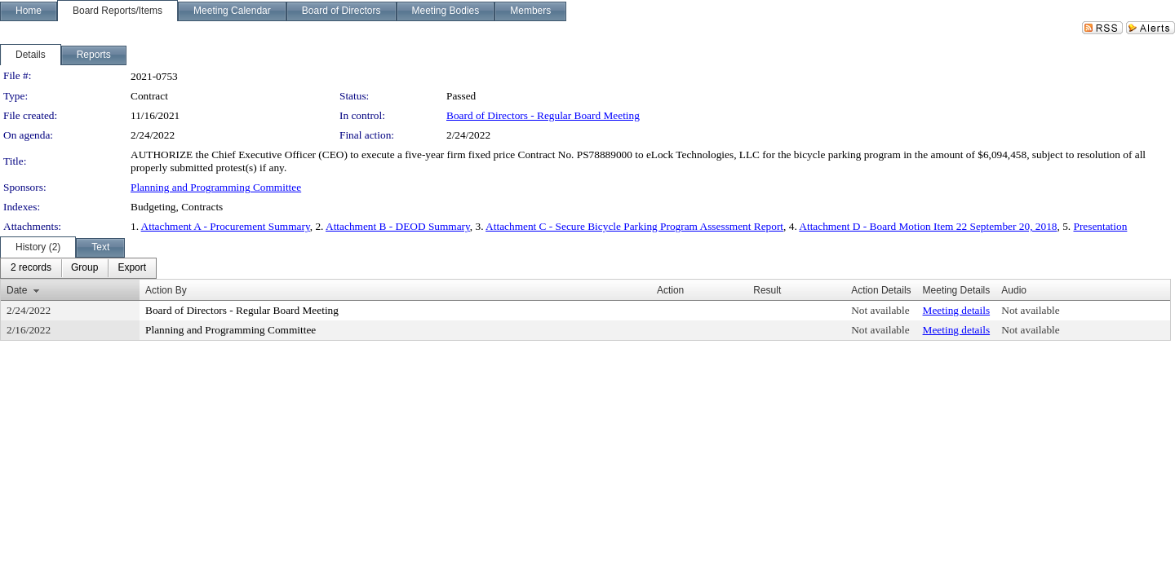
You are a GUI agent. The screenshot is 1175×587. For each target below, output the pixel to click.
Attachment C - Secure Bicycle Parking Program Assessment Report (634, 226)
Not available (880, 310)
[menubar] (78, 268)
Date (17, 290)
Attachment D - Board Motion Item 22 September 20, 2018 (928, 226)
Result (767, 290)
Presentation (1100, 226)
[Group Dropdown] (84, 268)
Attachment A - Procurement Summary (225, 226)
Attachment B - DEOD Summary (398, 226)
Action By (166, 290)
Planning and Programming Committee (216, 187)
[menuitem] (31, 268)
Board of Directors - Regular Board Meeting (543, 115)
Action (670, 290)
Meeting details (957, 310)
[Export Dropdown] (132, 268)
